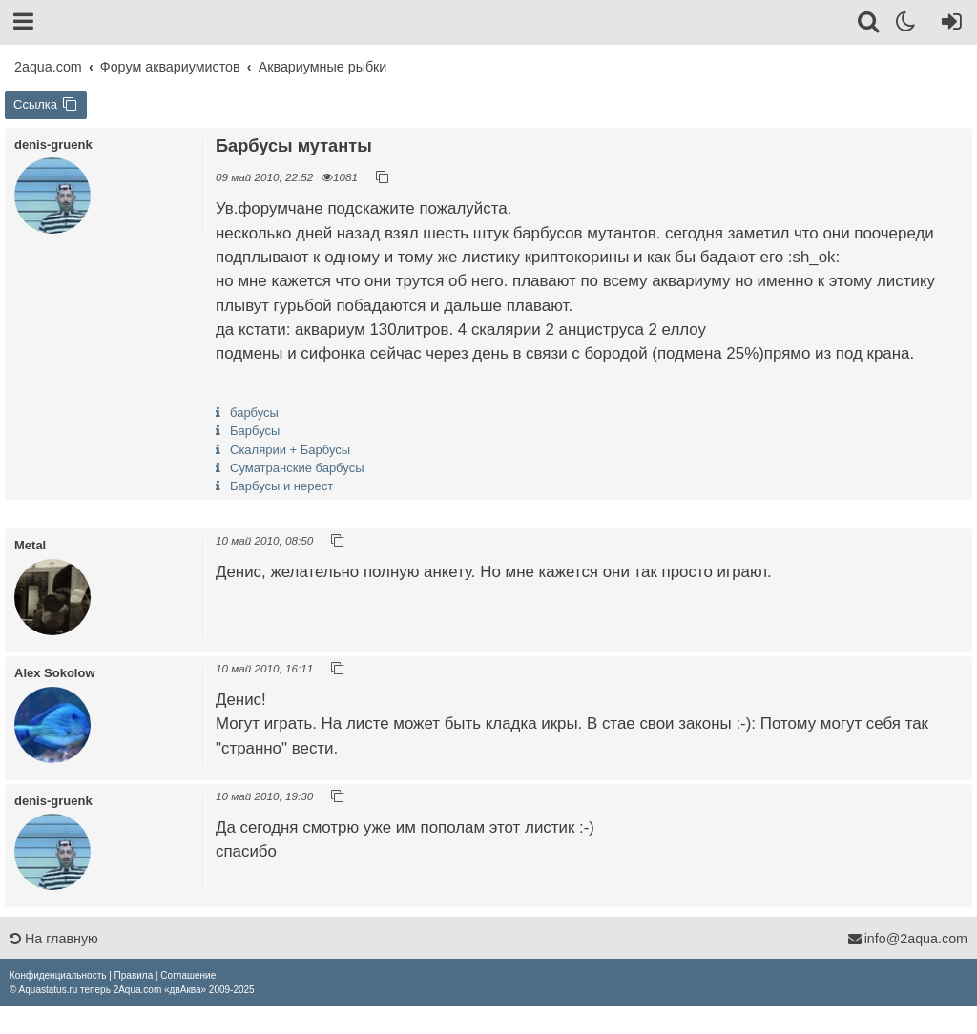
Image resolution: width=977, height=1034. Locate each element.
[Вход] (947, 25)
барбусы (254, 412)
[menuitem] (58, 975)
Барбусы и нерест (281, 486)
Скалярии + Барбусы (290, 450)
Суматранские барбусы (297, 468)
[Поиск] (869, 25)
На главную (54, 938)
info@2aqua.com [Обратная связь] (907, 938)
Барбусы (255, 431)
